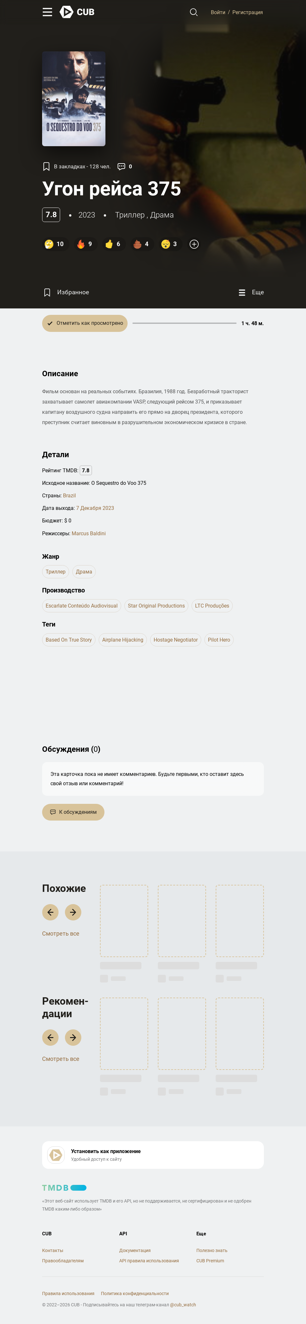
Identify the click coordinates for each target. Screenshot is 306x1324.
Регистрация (247, 12)
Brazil (69, 496)
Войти (218, 12)
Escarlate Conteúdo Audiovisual (82, 606)
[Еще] (250, 292)
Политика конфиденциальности (135, 1293)
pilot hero (219, 640)
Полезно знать (212, 1250)
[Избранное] (65, 292)
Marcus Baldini (89, 533)
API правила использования (149, 1260)
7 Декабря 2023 (95, 508)
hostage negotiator (176, 640)
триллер (130, 214)
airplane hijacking (122, 640)
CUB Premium (210, 1260)
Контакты (52, 1250)
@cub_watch (183, 1304)
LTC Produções (212, 606)
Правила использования (68, 1293)
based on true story (69, 640)
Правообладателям (63, 1260)
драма (162, 214)
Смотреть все (60, 933)
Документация (135, 1250)
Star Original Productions (156, 606)
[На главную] (77, 12)
